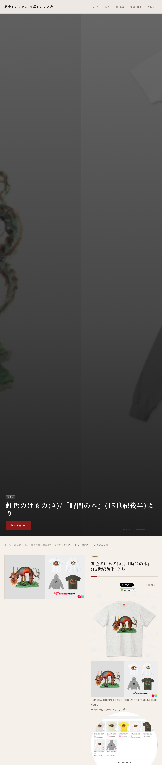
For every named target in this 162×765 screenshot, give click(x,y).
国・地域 (120, 7)
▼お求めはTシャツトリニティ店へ (109, 709)
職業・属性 (136, 7)
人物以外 (153, 7)
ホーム (95, 7)
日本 (26, 545)
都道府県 (35, 545)
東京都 (57, 545)
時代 (107, 7)
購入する (18, 525)
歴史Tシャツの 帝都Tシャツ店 (28, 6)
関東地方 (47, 545)
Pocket (150, 584)
